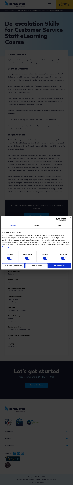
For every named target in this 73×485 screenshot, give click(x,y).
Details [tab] (36, 226)
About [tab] (60, 226)
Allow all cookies (59, 265)
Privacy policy (7, 247)
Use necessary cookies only (13, 265)
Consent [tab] (13, 226)
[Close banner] (70, 219)
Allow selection (36, 265)
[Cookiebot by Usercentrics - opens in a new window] (57, 219)
